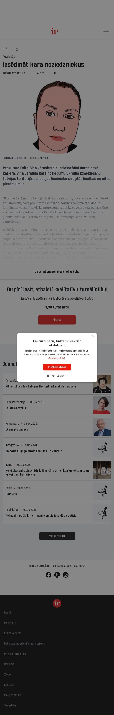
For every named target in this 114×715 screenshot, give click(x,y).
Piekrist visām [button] (57, 366)
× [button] (93, 336)
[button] (56, 376)
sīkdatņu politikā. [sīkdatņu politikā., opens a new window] (57, 358)
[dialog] (57, 357)
